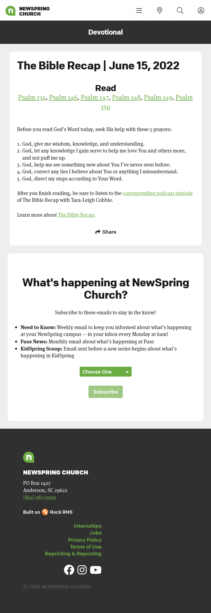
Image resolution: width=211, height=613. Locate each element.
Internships (88, 526)
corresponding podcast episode (158, 193)
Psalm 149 (158, 97)
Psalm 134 (32, 97)
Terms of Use (86, 547)
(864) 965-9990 (39, 496)
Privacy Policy (85, 540)
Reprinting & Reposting (73, 553)
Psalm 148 (126, 97)
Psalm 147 (95, 97)
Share (105, 232)
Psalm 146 (63, 97)
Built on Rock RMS (48, 512)
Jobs (95, 533)
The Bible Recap (76, 214)
